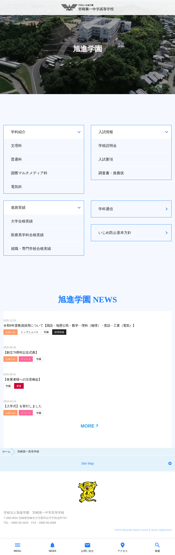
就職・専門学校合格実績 (31, 249)
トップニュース (29, 332)
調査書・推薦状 (111, 173)
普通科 (16, 159)
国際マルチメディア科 (29, 173)
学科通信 (105, 209)
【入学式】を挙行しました (22, 406)
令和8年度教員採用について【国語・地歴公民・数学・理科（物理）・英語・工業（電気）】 (69, 325)
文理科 (16, 146)
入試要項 (105, 159)
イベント (26, 359)
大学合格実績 (22, 221)
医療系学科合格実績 (27, 235)
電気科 (16, 187)
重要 (18, 386)
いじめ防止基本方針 (114, 233)
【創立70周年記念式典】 (21, 352)
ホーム (6, 451)
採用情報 (59, 332)
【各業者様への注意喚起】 (22, 379)
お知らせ (10, 332)
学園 (46, 332)
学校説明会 (107, 146)
